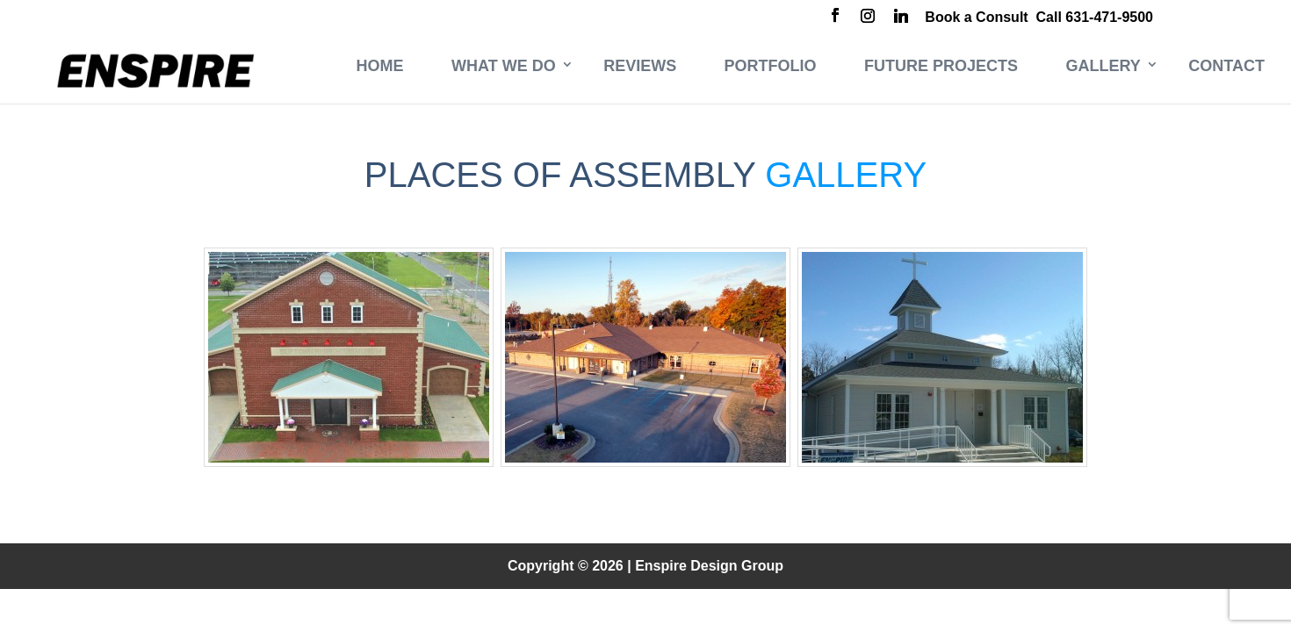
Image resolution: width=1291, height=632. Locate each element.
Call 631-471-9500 (1094, 17)
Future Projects (941, 66)
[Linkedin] (901, 17)
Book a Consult (976, 17)
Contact (1226, 66)
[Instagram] (868, 17)
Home (380, 66)
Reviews (639, 66)
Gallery (1103, 66)
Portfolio (771, 66)
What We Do (503, 66)
